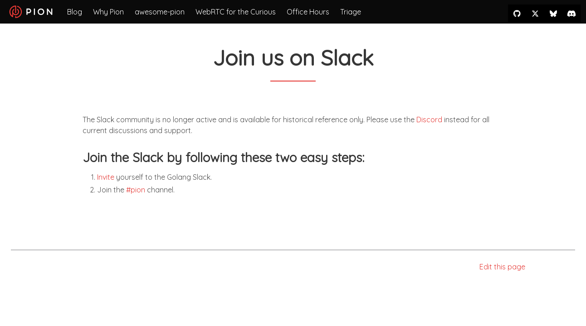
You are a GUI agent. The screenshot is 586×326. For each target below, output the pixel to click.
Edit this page (502, 266)
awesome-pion (160, 11)
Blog (74, 11)
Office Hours (308, 11)
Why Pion (108, 11)
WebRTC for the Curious (235, 11)
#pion (135, 189)
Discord (429, 119)
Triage (350, 11)
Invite (105, 177)
